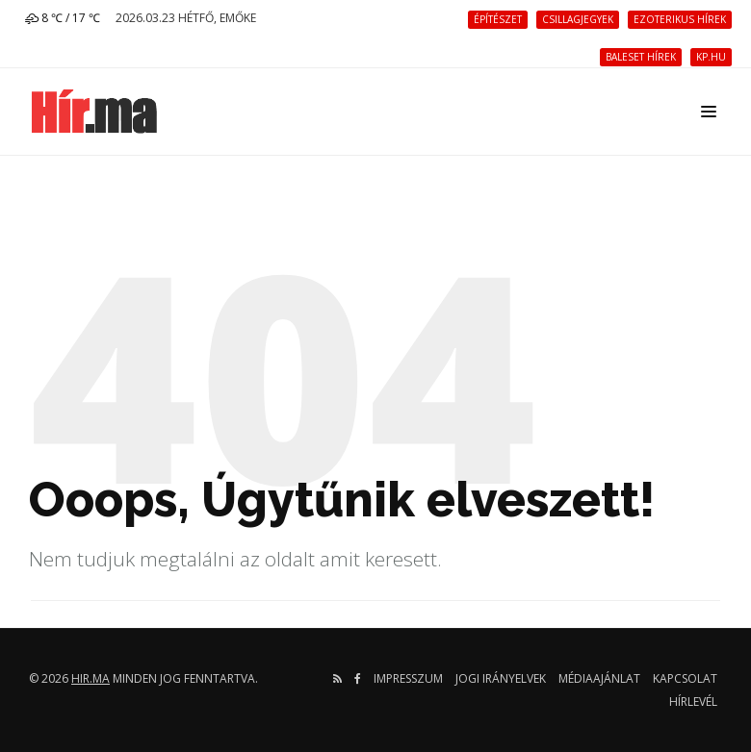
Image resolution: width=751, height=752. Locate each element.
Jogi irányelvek (500, 678)
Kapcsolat (685, 678)
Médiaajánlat (599, 678)
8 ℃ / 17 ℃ (62, 18)
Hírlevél (693, 701)
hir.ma (90, 678)
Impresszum (408, 678)
